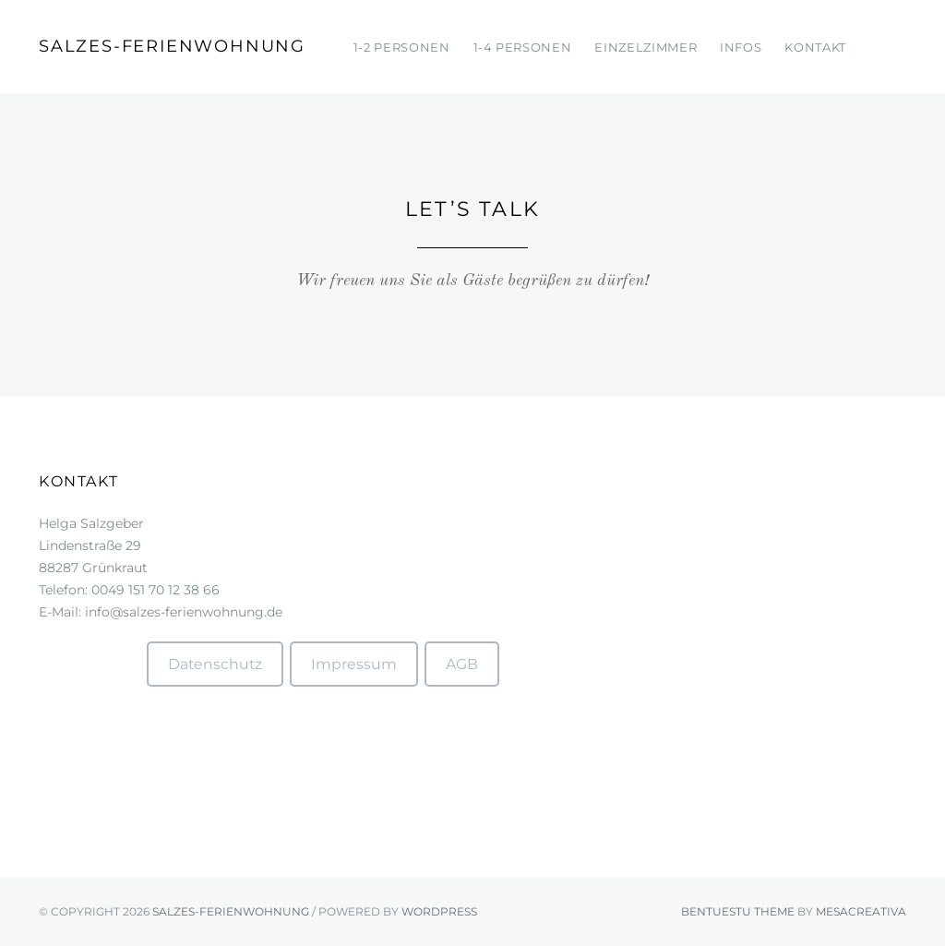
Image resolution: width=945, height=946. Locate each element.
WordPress (439, 911)
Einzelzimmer (645, 47)
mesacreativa (861, 911)
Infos (740, 47)
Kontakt (815, 47)
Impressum (354, 664)
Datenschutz (215, 664)
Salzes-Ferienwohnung (172, 46)
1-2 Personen (401, 47)
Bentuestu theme (738, 911)
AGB (462, 664)
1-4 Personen (522, 47)
